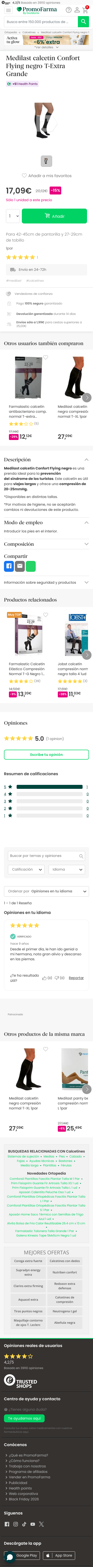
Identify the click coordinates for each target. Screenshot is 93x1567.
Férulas (66, 1165)
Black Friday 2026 (22, 1499)
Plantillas (49, 1165)
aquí (25, 1432)
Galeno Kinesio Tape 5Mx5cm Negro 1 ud (46, 1236)
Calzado (75, 1157)
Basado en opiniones (23, 1368)
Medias (49, 1157)
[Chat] (68, 10)
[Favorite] (46, 357)
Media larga (29, 1165)
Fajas (21, 1161)
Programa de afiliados (26, 1471)
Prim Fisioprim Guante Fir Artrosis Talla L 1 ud (44, 1188)
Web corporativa (21, 1493)
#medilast (13, 281)
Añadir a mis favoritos (46, 176)
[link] (34, 739)
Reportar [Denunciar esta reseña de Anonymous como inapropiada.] (76, 977)
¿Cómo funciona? (22, 1460)
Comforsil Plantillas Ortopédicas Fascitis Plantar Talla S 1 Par (46, 1208)
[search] (83, 21)
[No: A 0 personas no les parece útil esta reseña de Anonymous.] (61, 978)
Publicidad (16, 1482)
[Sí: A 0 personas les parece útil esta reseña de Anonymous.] (48, 978)
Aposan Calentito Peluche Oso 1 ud (44, 1192)
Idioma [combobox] (68, 870)
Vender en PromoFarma (27, 1477)
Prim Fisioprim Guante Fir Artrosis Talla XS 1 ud (44, 1183)
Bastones (65, 1161)
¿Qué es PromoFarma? (26, 1455)
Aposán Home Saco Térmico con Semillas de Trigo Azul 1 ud (46, 1216)
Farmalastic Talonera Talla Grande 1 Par (44, 1231)
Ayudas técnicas (42, 1161)
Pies (62, 1157)
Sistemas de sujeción (23, 1157)
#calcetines (35, 281)
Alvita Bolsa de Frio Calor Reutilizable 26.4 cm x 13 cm (46, 1223)
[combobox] (55, 891)
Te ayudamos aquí (24, 1418)
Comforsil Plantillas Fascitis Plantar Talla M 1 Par (45, 1179)
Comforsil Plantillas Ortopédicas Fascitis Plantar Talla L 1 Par (46, 1199)
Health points (18, 1488)
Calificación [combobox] (27, 870)
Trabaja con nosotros (25, 1466)
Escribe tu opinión (46, 754)
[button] (77, 10)
